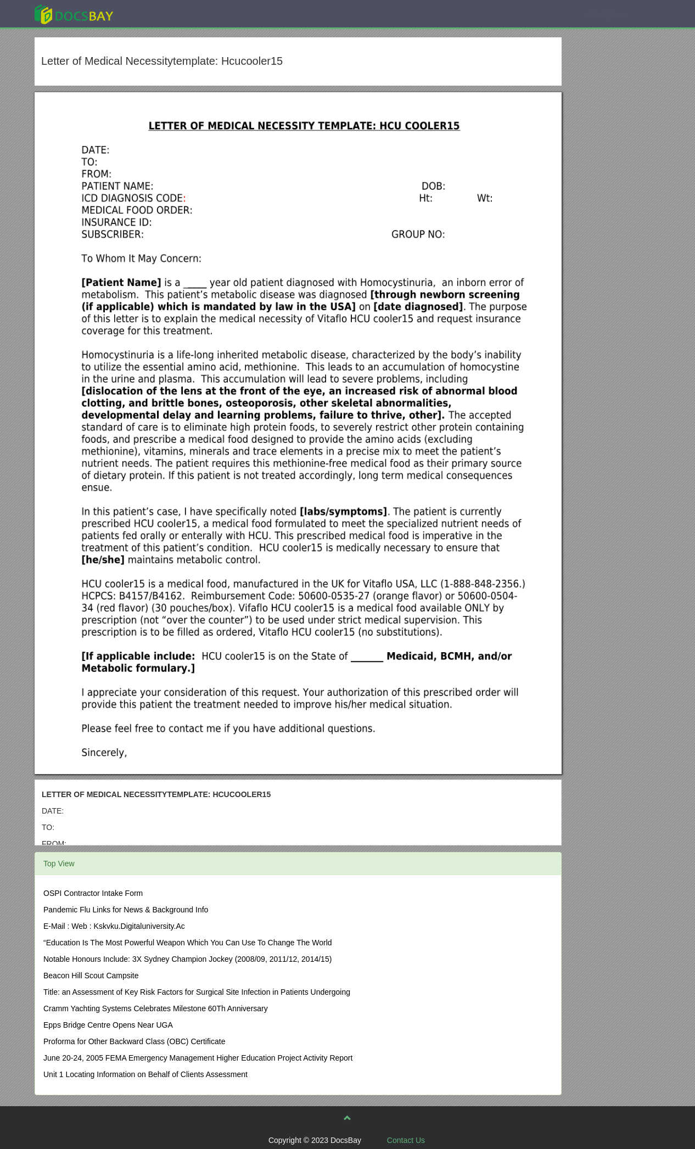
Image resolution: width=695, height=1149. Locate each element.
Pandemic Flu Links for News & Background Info (125, 909)
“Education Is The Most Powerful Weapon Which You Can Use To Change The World (187, 942)
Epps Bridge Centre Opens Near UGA (108, 1025)
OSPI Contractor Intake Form (93, 893)
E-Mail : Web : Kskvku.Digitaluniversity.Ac (114, 926)
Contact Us (406, 1140)
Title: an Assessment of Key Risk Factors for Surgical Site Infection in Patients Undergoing (196, 992)
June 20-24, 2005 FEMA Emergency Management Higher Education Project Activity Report (197, 1057)
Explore (156, 13)
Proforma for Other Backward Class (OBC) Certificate (134, 1041)
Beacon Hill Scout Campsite (91, 975)
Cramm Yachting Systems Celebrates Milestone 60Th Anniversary (155, 1008)
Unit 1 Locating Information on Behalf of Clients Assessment (145, 1074)
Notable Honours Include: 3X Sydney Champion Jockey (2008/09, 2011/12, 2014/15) (187, 959)
